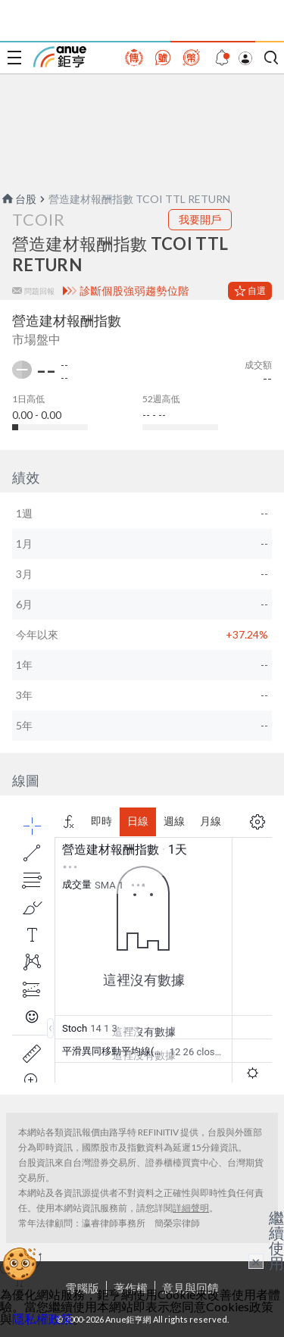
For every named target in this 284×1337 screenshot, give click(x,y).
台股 (18, 198)
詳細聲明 (191, 1208)
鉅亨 (59, 56)
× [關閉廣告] (256, 1261)
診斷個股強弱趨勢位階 (134, 291)
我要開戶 (200, 219)
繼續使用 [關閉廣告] (276, 1240)
